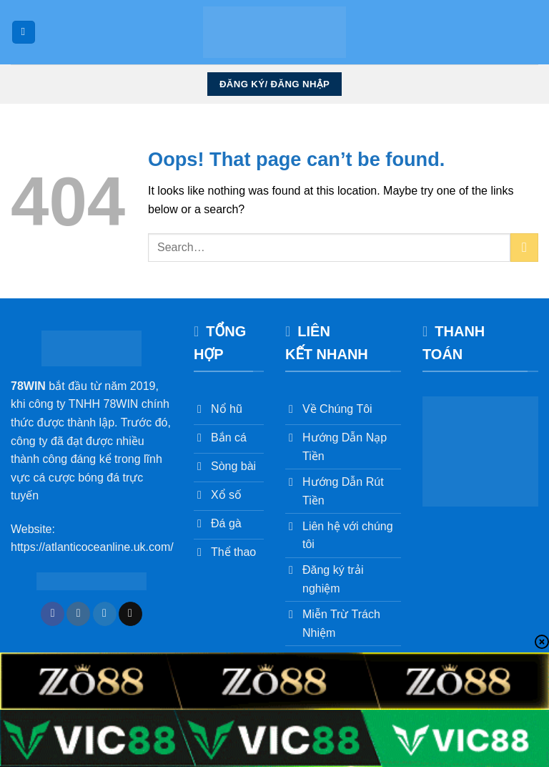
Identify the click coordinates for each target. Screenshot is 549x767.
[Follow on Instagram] (78, 614)
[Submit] (524, 247)
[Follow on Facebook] (52, 614)
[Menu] (23, 32)
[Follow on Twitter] (105, 614)
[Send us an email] (130, 614)
